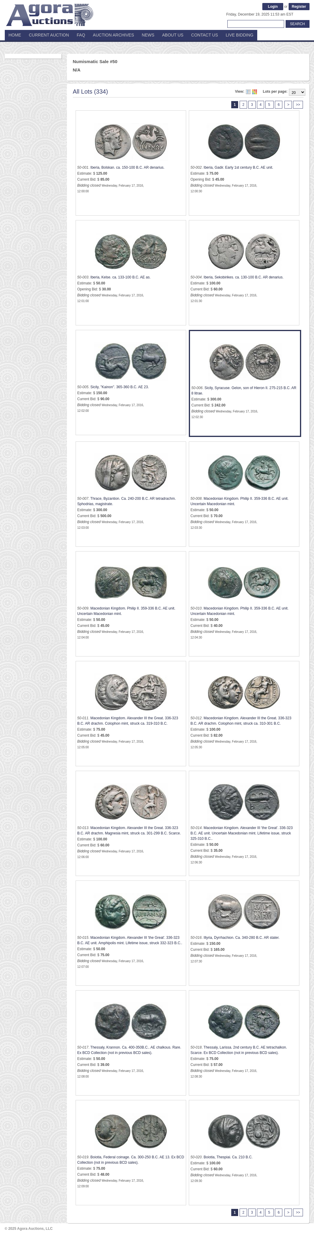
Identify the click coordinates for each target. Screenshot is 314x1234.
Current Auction (49, 35)
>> (298, 105)
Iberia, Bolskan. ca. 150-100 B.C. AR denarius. (128, 167)
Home (15, 35)
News (148, 35)
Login (273, 6)
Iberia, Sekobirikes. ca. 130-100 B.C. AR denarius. (244, 277)
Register (299, 6)
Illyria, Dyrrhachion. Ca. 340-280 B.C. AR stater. (242, 938)
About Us (172, 35)
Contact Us (204, 35)
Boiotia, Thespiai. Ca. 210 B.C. (228, 1157)
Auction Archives (113, 35)
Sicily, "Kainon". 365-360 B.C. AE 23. (120, 387)
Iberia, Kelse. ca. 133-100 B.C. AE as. (121, 277)
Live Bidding (240, 35)
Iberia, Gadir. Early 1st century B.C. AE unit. (238, 167)
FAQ (81, 35)
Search (297, 24)
